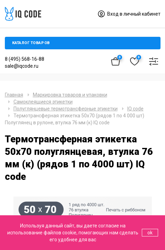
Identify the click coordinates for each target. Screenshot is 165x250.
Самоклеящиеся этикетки (43, 102)
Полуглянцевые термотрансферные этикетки (65, 108)
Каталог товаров (31, 43)
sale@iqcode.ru (21, 66)
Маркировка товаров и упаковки (70, 95)
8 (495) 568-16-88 (24, 59)
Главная (14, 95)
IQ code (135, 108)
